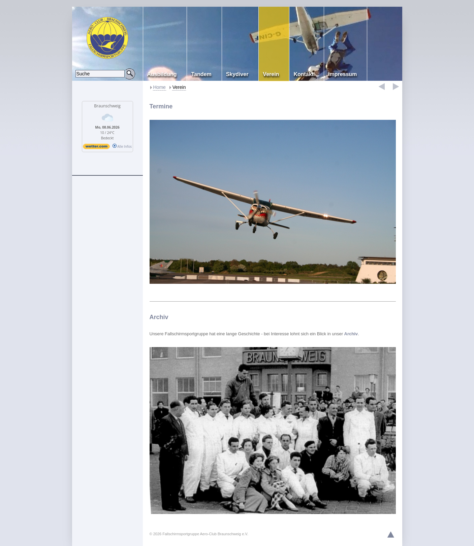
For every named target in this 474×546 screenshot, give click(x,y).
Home (159, 87)
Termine (161, 106)
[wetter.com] (96, 147)
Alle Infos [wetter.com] (122, 146)
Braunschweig (107, 106)
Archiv (159, 317)
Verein (179, 87)
